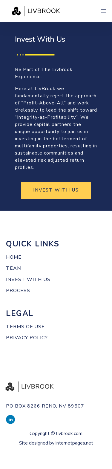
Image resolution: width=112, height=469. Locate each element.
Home (14, 257)
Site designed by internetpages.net (56, 443)
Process (18, 291)
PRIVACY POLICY (27, 338)
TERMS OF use (25, 327)
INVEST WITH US (56, 190)
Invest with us (28, 280)
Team (14, 268)
